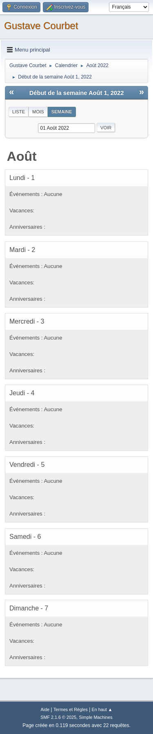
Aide (45, 709)
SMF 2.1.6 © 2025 (58, 717)
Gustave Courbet (41, 25)
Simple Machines (96, 717)
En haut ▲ (102, 709)
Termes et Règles (70, 709)
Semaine (61, 111)
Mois (38, 111)
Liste (18, 111)
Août (22, 156)
